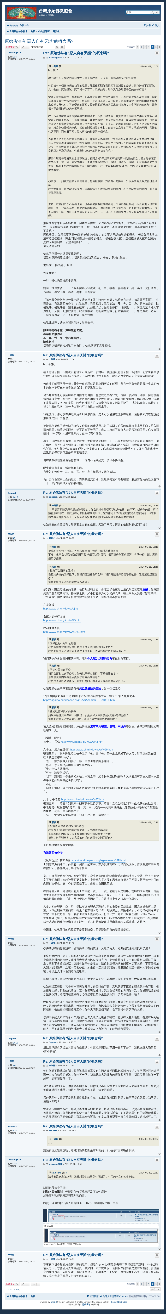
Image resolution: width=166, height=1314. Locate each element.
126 (15, 57)
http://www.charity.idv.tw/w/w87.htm (82, 799)
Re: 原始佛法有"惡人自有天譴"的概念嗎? (76, 53)
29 (14, 538)
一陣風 (55, 66)
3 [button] (148, 46)
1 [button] (141, 46)
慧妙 (54, 547)
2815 (15, 497)
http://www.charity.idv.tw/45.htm (62, 620)
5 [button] (156, 46)
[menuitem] (24, 25)
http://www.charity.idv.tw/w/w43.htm (81, 741)
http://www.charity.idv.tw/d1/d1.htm (64, 631)
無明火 (11, 533)
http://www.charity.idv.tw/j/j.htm (61, 608)
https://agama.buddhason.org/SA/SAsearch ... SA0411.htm (79, 700)
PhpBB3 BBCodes (118, 1302)
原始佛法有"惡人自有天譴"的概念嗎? (39, 41)
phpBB (54, 1302)
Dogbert (12, 493)
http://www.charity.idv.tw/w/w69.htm (91, 749)
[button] (137, 47)
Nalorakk (12, 1126)
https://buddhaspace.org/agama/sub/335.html (98, 860)
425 (15, 1130)
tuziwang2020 (15, 52)
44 (14, 359)
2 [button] (145, 46)
